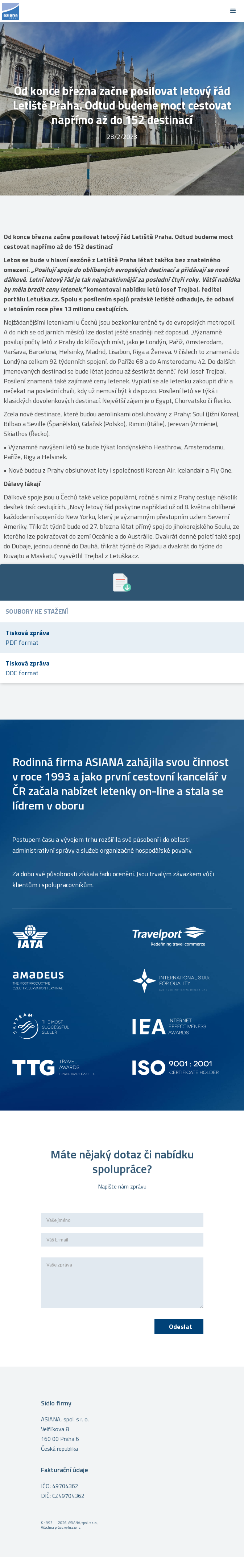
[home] (111, 11)
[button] (233, 11)
